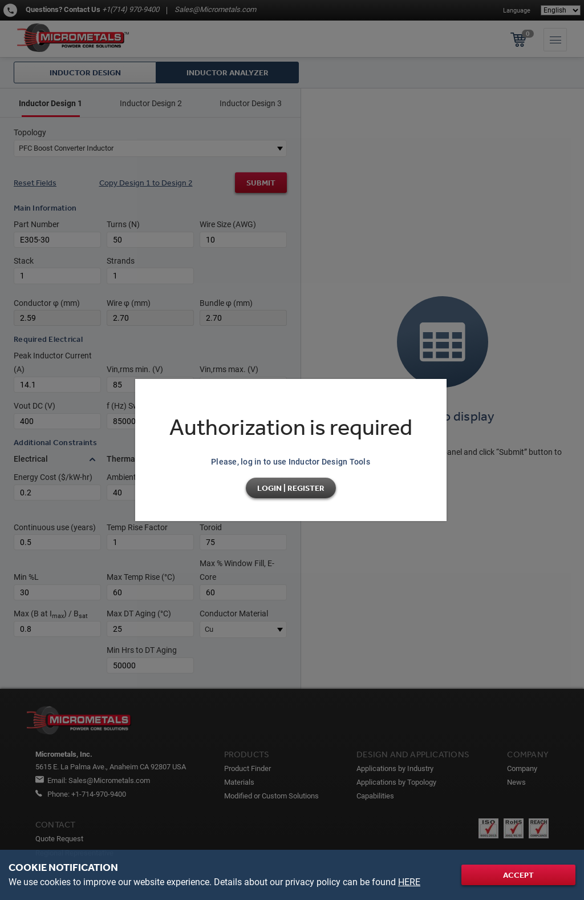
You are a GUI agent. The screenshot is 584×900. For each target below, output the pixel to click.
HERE (409, 882)
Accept (518, 875)
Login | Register (291, 488)
